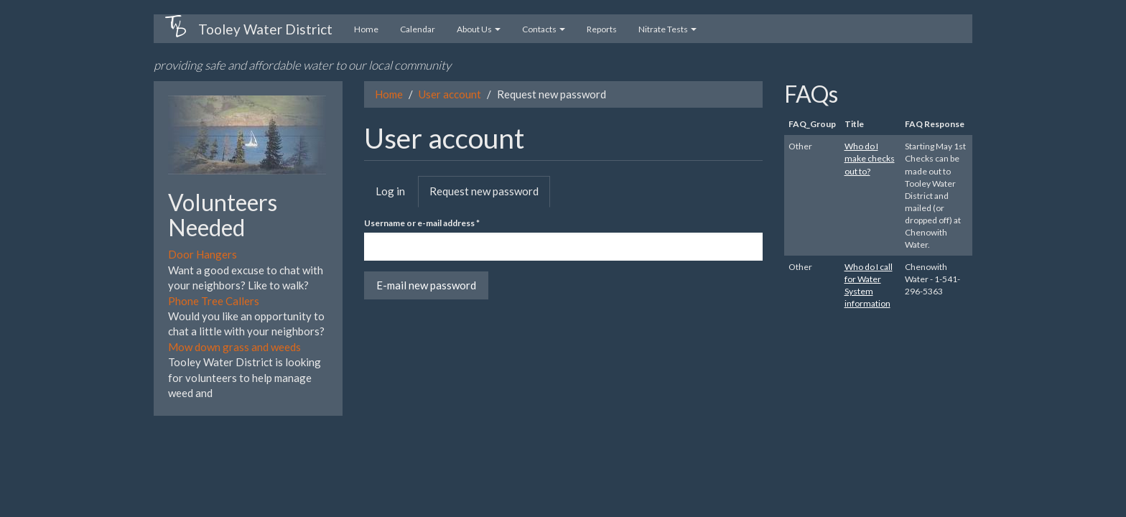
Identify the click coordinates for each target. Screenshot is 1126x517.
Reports (602, 29)
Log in (390, 191)
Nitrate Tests (667, 29)
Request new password (489, 195)
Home (366, 29)
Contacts (543, 29)
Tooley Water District (265, 29)
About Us (479, 29)
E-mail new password (426, 285)
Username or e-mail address (422, 223)
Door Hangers (202, 254)
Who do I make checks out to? (869, 158)
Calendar (417, 29)
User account (450, 94)
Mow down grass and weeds (234, 346)
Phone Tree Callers (213, 300)
